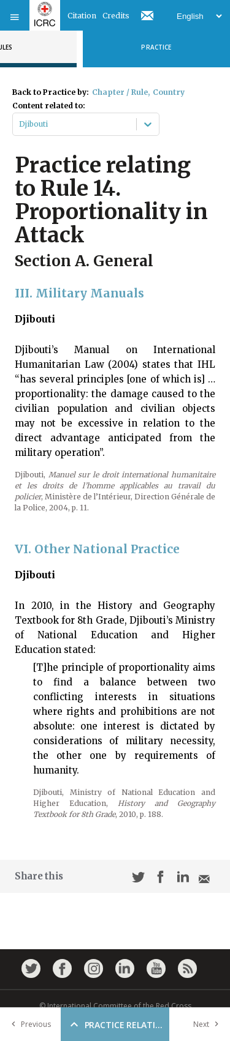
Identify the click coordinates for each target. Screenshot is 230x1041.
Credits (115, 15)
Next (208, 1024)
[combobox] (20, 124)
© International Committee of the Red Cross (115, 1006)
